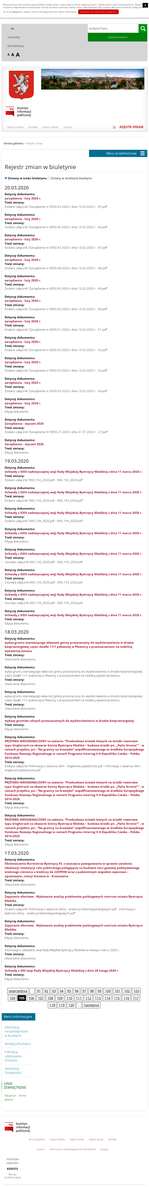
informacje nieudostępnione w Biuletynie (72, 1149)
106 (31, 998)
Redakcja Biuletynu (18, 1044)
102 (127, 991)
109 (60, 998)
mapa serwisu (15, 127)
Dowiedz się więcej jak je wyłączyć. (98, 11)
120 (71, 1005)
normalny (14, 37)
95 (69, 991)
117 (136, 998)
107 (41, 998)
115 (117, 998)
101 (117, 991)
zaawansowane (117, 37)
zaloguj (104, 1149)
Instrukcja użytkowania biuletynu (13, 1056)
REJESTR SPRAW (131, 127)
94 (61, 991)
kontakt (33, 127)
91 (39, 991)
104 (12, 998)
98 (92, 991)
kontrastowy (16, 46)
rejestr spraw (96, 1139)
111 (79, 998)
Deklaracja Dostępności (13, 1070)
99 (99, 991)
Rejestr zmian (34, 143)
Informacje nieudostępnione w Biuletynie (16, 1031)
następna (91, 1005)
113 (98, 998)
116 (126, 998)
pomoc (68, 127)
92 (46, 991)
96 (77, 991)
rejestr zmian (50, 127)
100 (108, 991)
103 (136, 991)
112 (88, 998)
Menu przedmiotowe (121, 153)
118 (52, 1005)
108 (50, 998)
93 (54, 991)
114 (107, 998)
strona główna (37, 1139)
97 (84, 991)
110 (69, 998)
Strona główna (13, 143)
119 (62, 1005)
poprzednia (18, 991)
